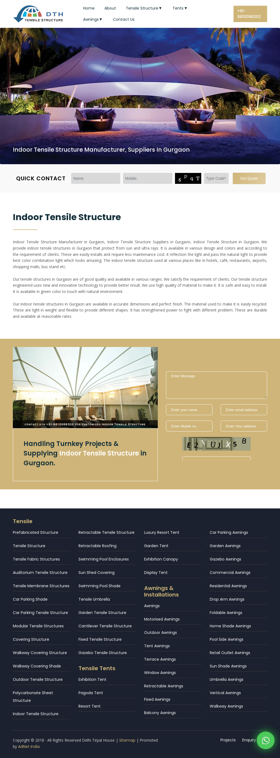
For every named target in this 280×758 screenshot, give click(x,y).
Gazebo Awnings (225, 559)
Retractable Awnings (163, 686)
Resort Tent (89, 706)
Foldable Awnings (226, 612)
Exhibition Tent (92, 679)
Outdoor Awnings (160, 632)
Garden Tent (156, 546)
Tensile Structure (144, 8)
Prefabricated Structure (35, 532)
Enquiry (249, 740)
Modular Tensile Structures (38, 626)
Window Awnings (160, 672)
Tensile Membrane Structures (41, 586)
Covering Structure (31, 639)
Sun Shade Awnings (228, 666)
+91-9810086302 (249, 13)
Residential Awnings (228, 586)
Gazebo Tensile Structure (102, 652)
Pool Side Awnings (226, 639)
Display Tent (156, 572)
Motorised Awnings (162, 619)
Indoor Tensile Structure (36, 714)
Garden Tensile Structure (102, 612)
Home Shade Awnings (230, 626)
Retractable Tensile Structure (106, 532)
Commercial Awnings (230, 572)
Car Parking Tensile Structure (40, 612)
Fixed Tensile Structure (100, 639)
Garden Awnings (225, 546)
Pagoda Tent (90, 693)
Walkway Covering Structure (40, 652)
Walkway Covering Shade (37, 666)
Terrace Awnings (160, 659)
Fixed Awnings (157, 699)
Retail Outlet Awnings (230, 652)
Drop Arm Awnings (227, 599)
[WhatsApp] (266, 741)
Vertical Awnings (225, 693)
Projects (228, 740)
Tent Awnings (157, 646)
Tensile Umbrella (94, 599)
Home (89, 8)
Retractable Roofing (97, 546)
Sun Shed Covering (96, 572)
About (110, 8)
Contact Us (124, 19)
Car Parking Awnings (229, 532)
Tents (180, 8)
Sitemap (127, 740)
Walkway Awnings (226, 706)
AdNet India (29, 746)
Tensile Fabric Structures (36, 559)
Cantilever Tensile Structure (105, 626)
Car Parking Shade (30, 599)
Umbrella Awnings (226, 679)
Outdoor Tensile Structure (38, 679)
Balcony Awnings (160, 712)
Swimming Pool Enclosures (103, 559)
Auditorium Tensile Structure (40, 572)
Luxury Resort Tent (161, 532)
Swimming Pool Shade (99, 586)
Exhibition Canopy (161, 559)
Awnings (93, 19)
